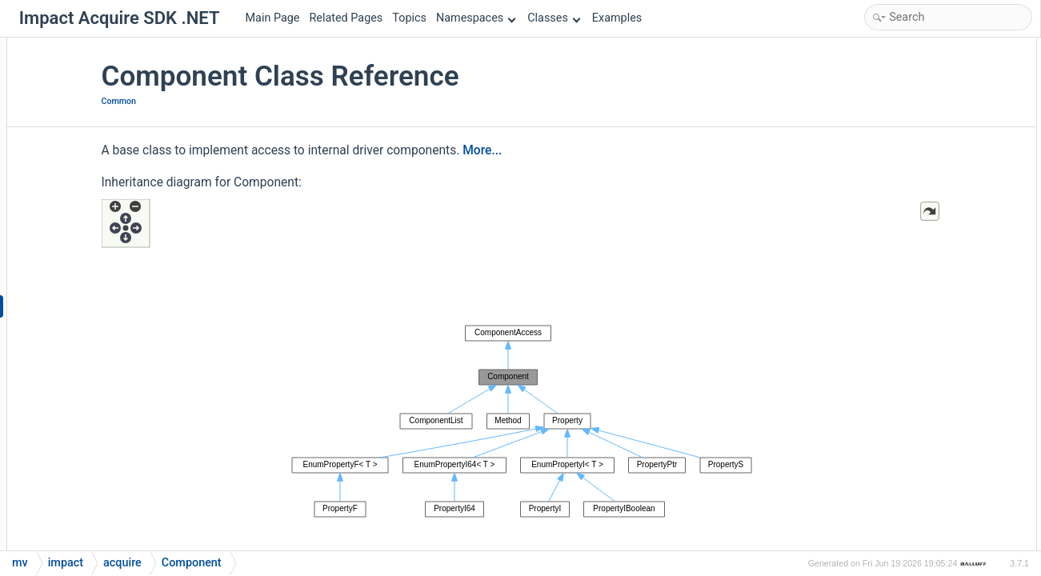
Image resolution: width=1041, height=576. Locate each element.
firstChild (889, 489)
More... (602, 150)
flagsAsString (899, 124)
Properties (879, 382)
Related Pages (345, 18)
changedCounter (907, 404)
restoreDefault (901, 189)
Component (895, 82)
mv (20, 563)
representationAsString (923, 168)
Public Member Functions (916, 60)
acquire (122, 563)
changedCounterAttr (915, 425)
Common (238, 101)
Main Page (273, 18)
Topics (409, 18)
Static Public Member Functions (931, 275)
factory (884, 296)
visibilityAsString (907, 253)
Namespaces (476, 18)
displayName (898, 446)
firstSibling (893, 511)
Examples (617, 18)
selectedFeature (905, 211)
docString (890, 468)
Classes (553, 18)
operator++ (893, 318)
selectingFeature (907, 232)
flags (879, 532)
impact (65, 563)
